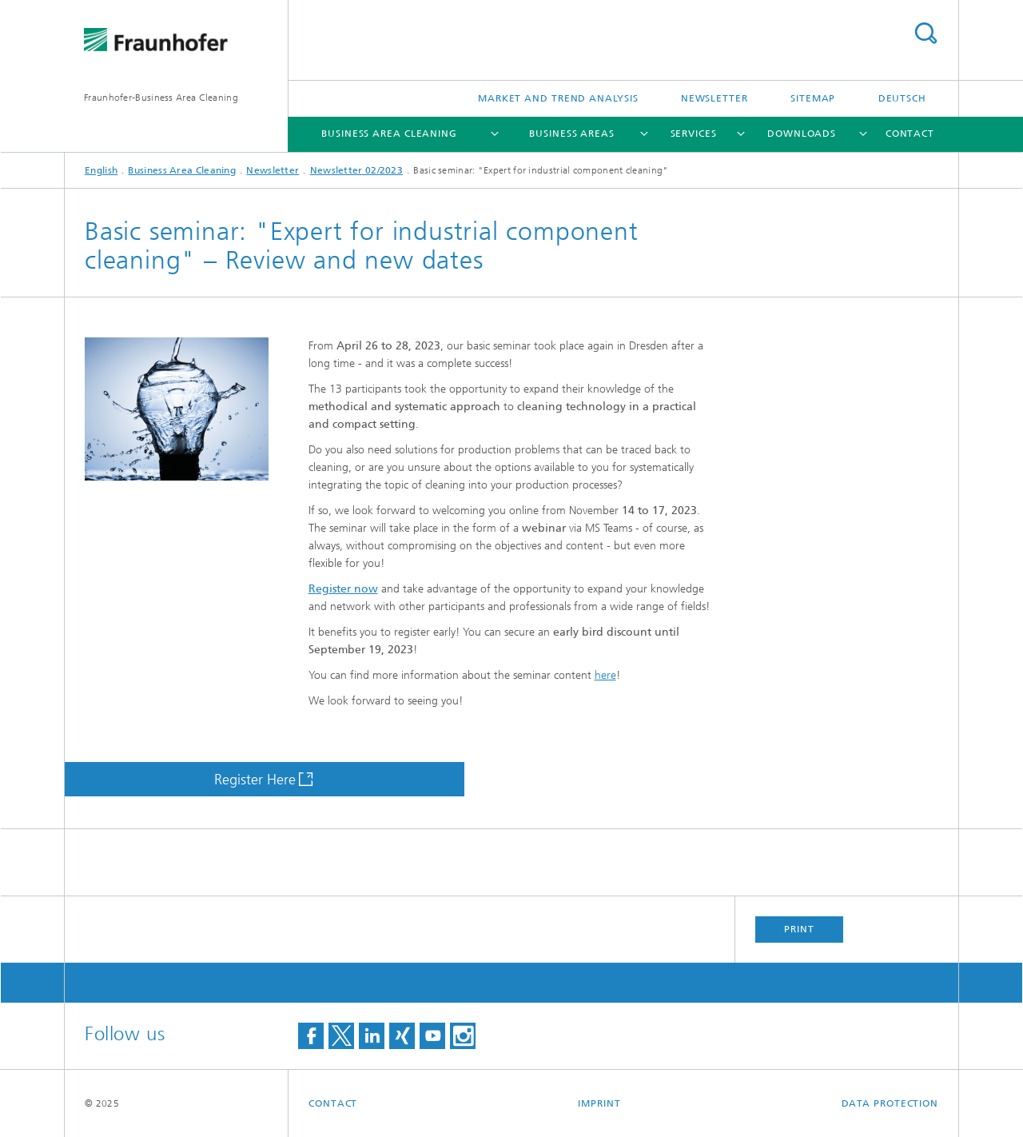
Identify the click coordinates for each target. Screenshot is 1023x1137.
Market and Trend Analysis (558, 98)
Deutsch (902, 98)
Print (799, 929)
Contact (910, 133)
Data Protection (890, 1103)
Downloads (801, 133)
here (605, 675)
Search (925, 33)
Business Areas (572, 133)
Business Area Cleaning (389, 133)
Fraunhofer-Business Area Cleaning (161, 97)
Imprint (599, 1103)
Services (694, 133)
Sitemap (812, 98)
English (101, 170)
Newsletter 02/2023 (356, 170)
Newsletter (714, 98)
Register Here (255, 779)
